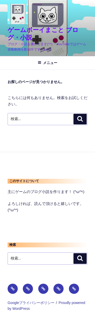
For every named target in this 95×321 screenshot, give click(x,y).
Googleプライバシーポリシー (31, 303)
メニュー (47, 63)
